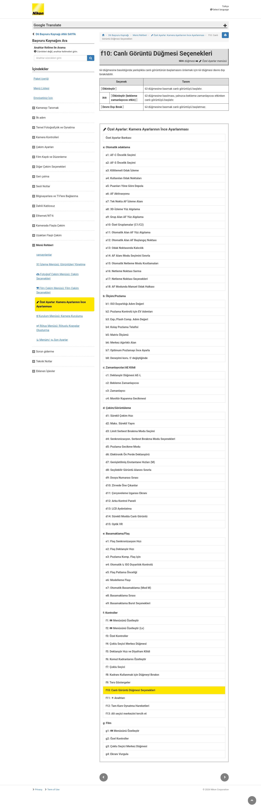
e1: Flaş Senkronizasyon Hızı (123, 541)
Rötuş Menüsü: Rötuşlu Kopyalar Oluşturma (57, 328)
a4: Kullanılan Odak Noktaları (124, 178)
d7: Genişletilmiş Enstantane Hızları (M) (130, 462)
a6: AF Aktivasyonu (117, 193)
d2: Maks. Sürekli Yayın (120, 423)
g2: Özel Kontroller (117, 738)
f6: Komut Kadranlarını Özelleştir (126, 659)
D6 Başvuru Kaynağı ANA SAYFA (56, 34)
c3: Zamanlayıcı (115, 390)
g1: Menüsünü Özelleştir (122, 730)
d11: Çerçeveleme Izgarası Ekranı (126, 493)
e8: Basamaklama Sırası (120, 595)
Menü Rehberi (140, 35)
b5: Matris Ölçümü (117, 334)
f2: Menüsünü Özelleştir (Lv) (125, 628)
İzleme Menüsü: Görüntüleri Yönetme (60, 264)
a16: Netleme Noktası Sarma (123, 271)
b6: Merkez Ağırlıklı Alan (121, 342)
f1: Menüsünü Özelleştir (122, 620)
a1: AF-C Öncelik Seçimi (121, 155)
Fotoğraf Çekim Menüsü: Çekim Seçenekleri (57, 276)
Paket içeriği (41, 78)
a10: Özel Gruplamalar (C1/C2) (125, 224)
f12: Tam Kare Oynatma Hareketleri (127, 705)
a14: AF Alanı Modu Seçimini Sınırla (128, 255)
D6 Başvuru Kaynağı (118, 35)
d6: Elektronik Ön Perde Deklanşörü (127, 454)
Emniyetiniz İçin (43, 98)
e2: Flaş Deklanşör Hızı (120, 549)
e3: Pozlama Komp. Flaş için (123, 556)
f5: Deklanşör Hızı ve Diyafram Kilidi (128, 651)
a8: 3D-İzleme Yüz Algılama (123, 209)
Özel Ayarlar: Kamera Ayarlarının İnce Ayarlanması (61, 304)
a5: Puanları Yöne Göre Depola (124, 186)
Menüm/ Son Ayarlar (52, 339)
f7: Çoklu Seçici (115, 667)
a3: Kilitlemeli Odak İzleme (122, 170)
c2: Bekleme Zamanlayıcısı (122, 383)
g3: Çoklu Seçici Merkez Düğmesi (126, 746)
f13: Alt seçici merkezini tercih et (126, 713)
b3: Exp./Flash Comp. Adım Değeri (127, 319)
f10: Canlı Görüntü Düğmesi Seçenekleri (130, 690)
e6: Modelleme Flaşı (118, 580)
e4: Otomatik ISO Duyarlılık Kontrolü (129, 564)
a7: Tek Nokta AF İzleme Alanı (124, 201)
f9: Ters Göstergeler (118, 682)
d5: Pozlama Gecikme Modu (123, 446)
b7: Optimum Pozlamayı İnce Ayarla (128, 350)
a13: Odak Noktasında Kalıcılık (125, 248)
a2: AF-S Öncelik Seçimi (120, 162)
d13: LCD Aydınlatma (119, 508)
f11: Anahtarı (115, 698)
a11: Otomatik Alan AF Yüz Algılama (128, 232)
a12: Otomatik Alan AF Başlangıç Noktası (131, 240)
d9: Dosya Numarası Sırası (122, 477)
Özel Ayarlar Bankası (118, 137)
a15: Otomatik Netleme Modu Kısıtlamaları (132, 263)
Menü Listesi (41, 88)
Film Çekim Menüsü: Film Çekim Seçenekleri (57, 290)
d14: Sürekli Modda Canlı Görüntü (126, 516)
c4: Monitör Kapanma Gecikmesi (126, 398)
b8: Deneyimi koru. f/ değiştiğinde (127, 358)
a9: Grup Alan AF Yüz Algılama (124, 217)
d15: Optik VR (114, 524)
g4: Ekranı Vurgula (117, 754)
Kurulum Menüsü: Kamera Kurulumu (59, 316)
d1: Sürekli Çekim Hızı (119, 415)
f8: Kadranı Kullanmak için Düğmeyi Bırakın (132, 674)
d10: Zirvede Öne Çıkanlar (122, 485)
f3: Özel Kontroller (117, 636)
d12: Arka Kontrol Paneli (121, 501)
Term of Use (53, 789)
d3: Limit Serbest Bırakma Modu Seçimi (130, 431)
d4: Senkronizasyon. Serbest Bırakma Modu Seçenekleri (140, 439)
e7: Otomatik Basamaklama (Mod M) (128, 587)
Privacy (38, 789)
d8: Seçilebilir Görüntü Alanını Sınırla (128, 470)
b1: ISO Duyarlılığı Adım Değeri (125, 303)
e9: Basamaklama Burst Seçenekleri (128, 603)
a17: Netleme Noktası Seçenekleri (127, 279)
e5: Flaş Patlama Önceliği (121, 572)
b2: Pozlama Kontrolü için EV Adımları (129, 311)
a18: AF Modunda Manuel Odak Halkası (130, 286)
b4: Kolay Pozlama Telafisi (122, 327)
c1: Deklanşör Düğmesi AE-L (123, 375)
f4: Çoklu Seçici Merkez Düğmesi (126, 643)
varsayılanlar (44, 254)
